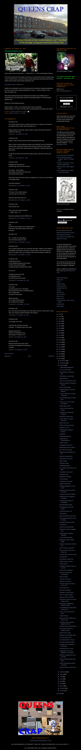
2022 (59, 323)
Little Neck (22, 113)
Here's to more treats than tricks (68, 380)
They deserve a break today (67, 376)
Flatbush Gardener (61, 286)
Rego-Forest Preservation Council (65, 232)
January (62, 690)
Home (29, 356)
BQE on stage (63, 461)
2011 (59, 349)
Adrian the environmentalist (67, 527)
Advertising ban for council (66, 648)
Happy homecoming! (65, 483)
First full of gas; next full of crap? (68, 554)
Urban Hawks (60, 306)
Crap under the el (64, 587)
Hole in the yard (64, 576)
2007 (59, 358)
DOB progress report (65, 406)
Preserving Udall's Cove (66, 511)
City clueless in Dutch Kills (66, 559)
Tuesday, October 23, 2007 (18, 134)
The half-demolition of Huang (67, 639)
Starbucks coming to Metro (66, 592)
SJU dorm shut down (65, 579)
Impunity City (60, 292)
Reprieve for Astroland (65, 476)
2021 (59, 326)
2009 (59, 354)
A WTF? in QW (63, 442)
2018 (59, 333)
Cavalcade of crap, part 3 (66, 458)
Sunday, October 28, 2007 (18, 349)
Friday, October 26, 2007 (18, 337)
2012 (59, 347)
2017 (59, 335)
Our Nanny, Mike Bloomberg (67, 642)
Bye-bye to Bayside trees (66, 456)
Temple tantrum (64, 563)
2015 (59, 340)
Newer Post (8, 356)
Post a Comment (9, 353)
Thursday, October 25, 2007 (19, 280)
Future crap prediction (65, 387)
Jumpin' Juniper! (64, 615)
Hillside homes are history (66, 561)
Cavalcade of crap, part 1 (66, 481)
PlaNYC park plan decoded (67, 425)
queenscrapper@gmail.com (40, 740)
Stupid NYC (63, 434)
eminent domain (14, 113)
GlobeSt (59, 290)
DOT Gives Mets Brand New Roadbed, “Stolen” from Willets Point (65, 159)
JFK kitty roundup (64, 463)
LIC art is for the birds (65, 369)
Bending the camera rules (66, 416)
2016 (59, 337)
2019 (59, 330)
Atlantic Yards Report (62, 278)
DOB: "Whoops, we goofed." (67, 548)
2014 (59, 342)
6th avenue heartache (65, 590)
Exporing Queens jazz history (67, 522)
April (61, 683)
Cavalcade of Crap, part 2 (66, 472)
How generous (63, 556)
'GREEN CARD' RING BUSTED (68, 626)
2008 (59, 356)
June (61, 679)
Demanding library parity (66, 504)
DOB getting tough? (65, 465)
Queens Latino (60, 298)
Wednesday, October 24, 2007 (19, 185)
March (61, 686)
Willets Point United (62, 238)
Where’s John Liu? (64, 423)
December (63, 360)
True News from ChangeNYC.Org (65, 236)
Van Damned (63, 524)
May (61, 681)
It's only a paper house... (66, 637)
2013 (59, 344)
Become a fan (60, 209)
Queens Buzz (60, 296)
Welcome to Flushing (65, 581)
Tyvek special (63, 513)
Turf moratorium (64, 479)
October (62, 365)
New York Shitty (61, 294)
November (63, 363)
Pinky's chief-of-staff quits (66, 570)
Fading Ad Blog (61, 284)
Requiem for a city (64, 427)
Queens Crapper (16, 111)
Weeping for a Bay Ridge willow (68, 635)
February (62, 688)
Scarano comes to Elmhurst (67, 597)
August (62, 674)
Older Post (51, 356)
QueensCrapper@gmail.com (64, 91)
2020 (59, 328)
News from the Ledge (65, 632)
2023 (59, 321)
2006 (59, 693)
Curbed (59, 282)
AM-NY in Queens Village (66, 594)
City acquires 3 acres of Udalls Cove (14, 84)
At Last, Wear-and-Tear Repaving (65, 155)
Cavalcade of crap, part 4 (66, 445)
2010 (59, 351)
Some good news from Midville (67, 494)
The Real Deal (60, 304)
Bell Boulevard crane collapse (67, 447)
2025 (59, 316)
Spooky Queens (64, 378)
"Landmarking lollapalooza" (67, 367)
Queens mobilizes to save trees (68, 516)
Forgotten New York (62, 288)
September (63, 672)
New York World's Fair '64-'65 (64, 230)
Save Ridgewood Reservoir (64, 234)
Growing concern (64, 474)
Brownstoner (60, 279)
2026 (59, 314)
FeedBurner (70, 106)
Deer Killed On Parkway (66, 449)
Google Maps (62, 270)
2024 (59, 319)
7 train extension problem (66, 537)
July (61, 676)
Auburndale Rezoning (65, 436)
